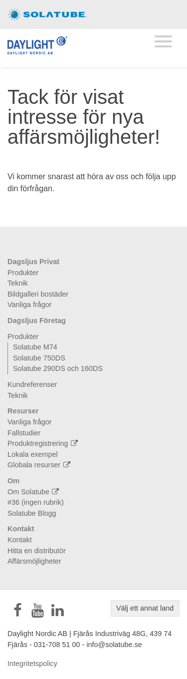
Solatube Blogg (31, 513)
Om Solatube (34, 492)
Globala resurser (40, 465)
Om (13, 481)
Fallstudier (23, 433)
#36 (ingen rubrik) (35, 502)
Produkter (22, 273)
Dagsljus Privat (33, 262)
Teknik (17, 283)
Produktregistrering (43, 443)
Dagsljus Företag (36, 321)
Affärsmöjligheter (34, 561)
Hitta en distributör (36, 551)
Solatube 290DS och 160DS (58, 368)
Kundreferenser (32, 384)
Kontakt (20, 529)
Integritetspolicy (32, 664)
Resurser (22, 411)
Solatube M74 (35, 347)
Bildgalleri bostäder (37, 294)
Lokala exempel (32, 454)
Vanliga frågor (29, 305)
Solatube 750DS (39, 358)
